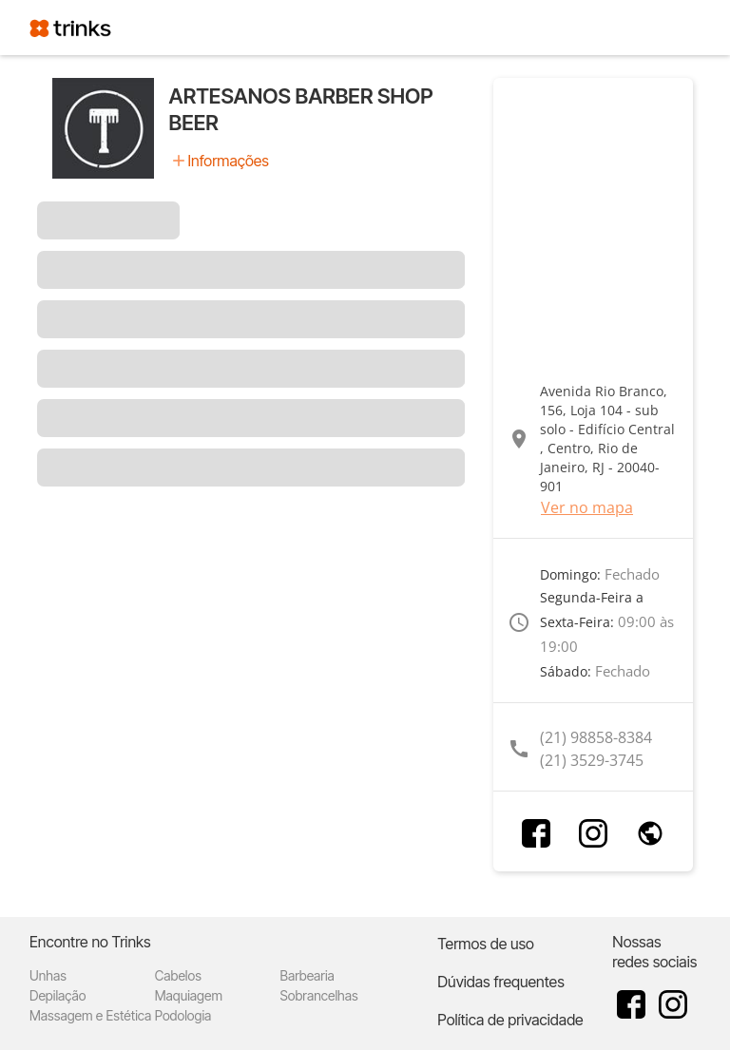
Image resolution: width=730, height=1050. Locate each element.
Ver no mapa (587, 507)
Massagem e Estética (90, 1015)
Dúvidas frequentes (500, 981)
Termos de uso (485, 943)
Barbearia (307, 975)
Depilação (57, 995)
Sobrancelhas (319, 995)
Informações (228, 160)
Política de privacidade (510, 1019)
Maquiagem (188, 995)
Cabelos (178, 975)
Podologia (183, 1015)
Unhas (48, 975)
